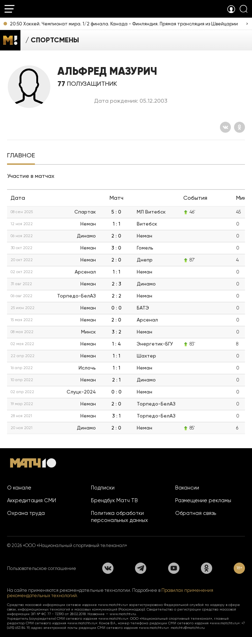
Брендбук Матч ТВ (114, 500)
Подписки (103, 488)
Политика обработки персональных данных (119, 516)
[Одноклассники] (239, 127)
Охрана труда (26, 513)
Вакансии (187, 488)
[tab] (21, 156)
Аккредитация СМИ (31, 500)
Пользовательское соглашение (41, 568)
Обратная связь (195, 513)
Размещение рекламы (203, 500)
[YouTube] (173, 568)
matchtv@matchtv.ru (188, 628)
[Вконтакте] (225, 127)
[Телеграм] (140, 568)
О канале (19, 488)
